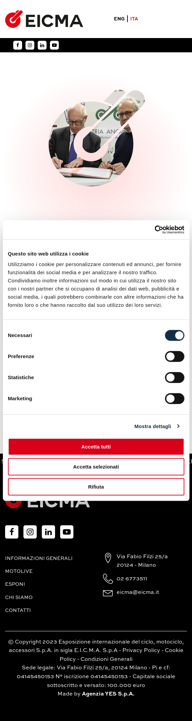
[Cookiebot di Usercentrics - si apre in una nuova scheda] (154, 229)
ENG (119, 19)
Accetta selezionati (96, 467)
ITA (134, 19)
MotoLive (19, 571)
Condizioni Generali (107, 659)
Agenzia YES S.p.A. (108, 694)
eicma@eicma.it (138, 592)
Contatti (18, 610)
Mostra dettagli (152, 426)
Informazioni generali (39, 558)
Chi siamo (19, 597)
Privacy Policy (141, 650)
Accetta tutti (96, 447)
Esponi (15, 584)
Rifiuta (96, 487)
